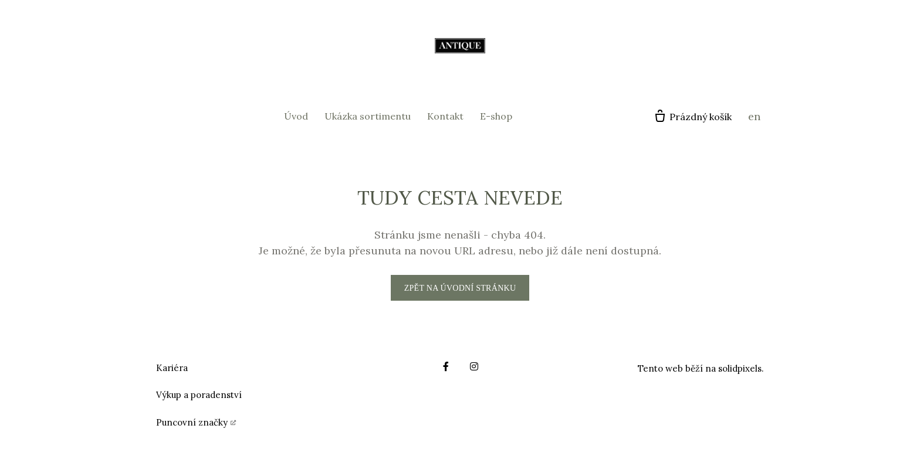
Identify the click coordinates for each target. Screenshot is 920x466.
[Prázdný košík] (692, 116)
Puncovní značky (192, 422)
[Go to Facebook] (446, 366)
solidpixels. (741, 368)
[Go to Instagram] (474, 366)
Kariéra (172, 367)
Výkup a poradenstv (197, 394)
